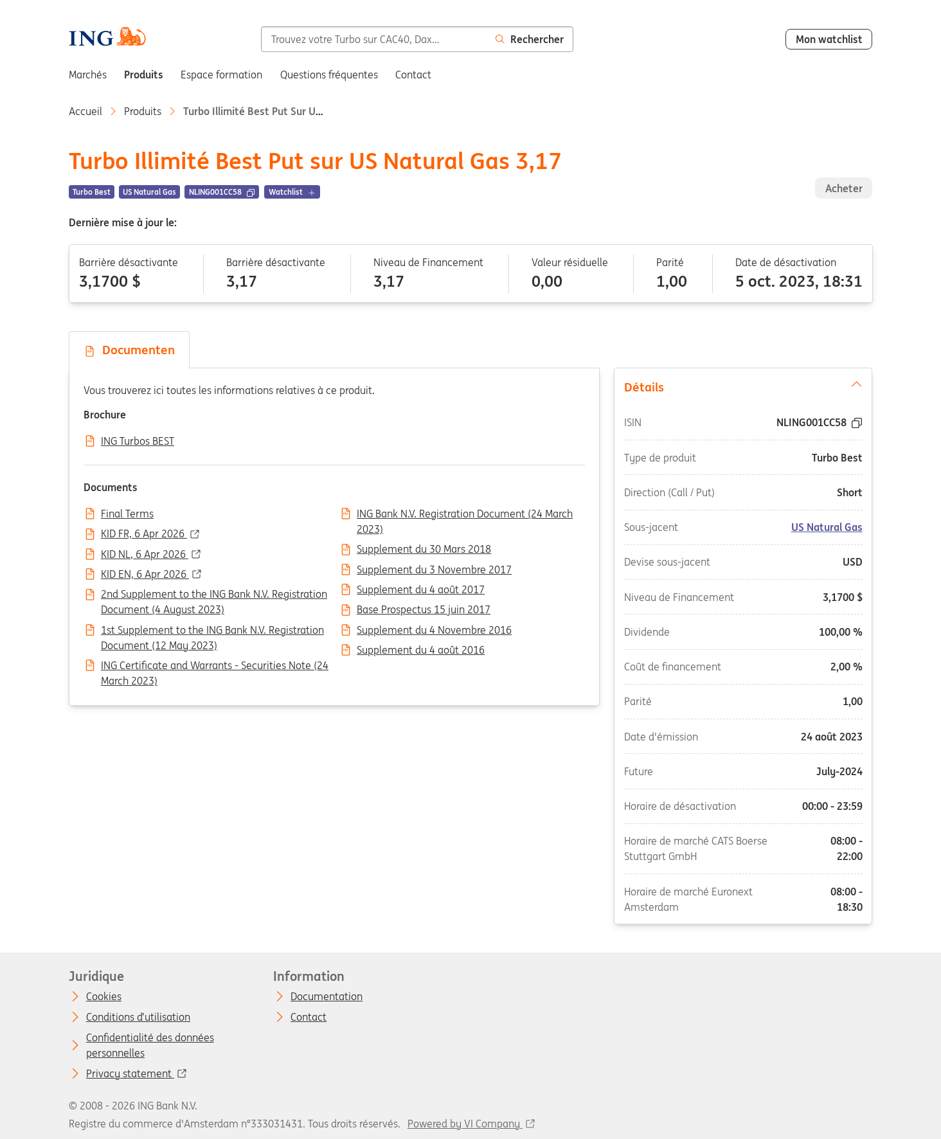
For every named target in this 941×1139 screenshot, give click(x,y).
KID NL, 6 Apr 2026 (144, 555)
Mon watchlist (829, 39)
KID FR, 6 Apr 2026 (144, 534)
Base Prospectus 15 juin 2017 (423, 610)
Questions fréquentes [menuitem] (329, 74)
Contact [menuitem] (413, 74)
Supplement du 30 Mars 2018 (424, 549)
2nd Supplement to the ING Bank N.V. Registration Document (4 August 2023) (214, 595)
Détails (743, 386)
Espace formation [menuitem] (221, 74)
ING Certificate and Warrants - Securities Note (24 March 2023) (214, 666)
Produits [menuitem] (143, 74)
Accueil (85, 111)
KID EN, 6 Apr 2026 (145, 574)
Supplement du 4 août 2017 (421, 590)
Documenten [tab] (129, 349)
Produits (142, 111)
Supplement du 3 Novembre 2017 (434, 570)
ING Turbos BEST (137, 441)
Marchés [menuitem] (88, 74)
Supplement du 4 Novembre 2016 (434, 630)
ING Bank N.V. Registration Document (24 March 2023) (465, 514)
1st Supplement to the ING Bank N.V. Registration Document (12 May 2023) (212, 631)
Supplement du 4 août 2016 (421, 650)
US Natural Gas (827, 527)
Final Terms (127, 514)
